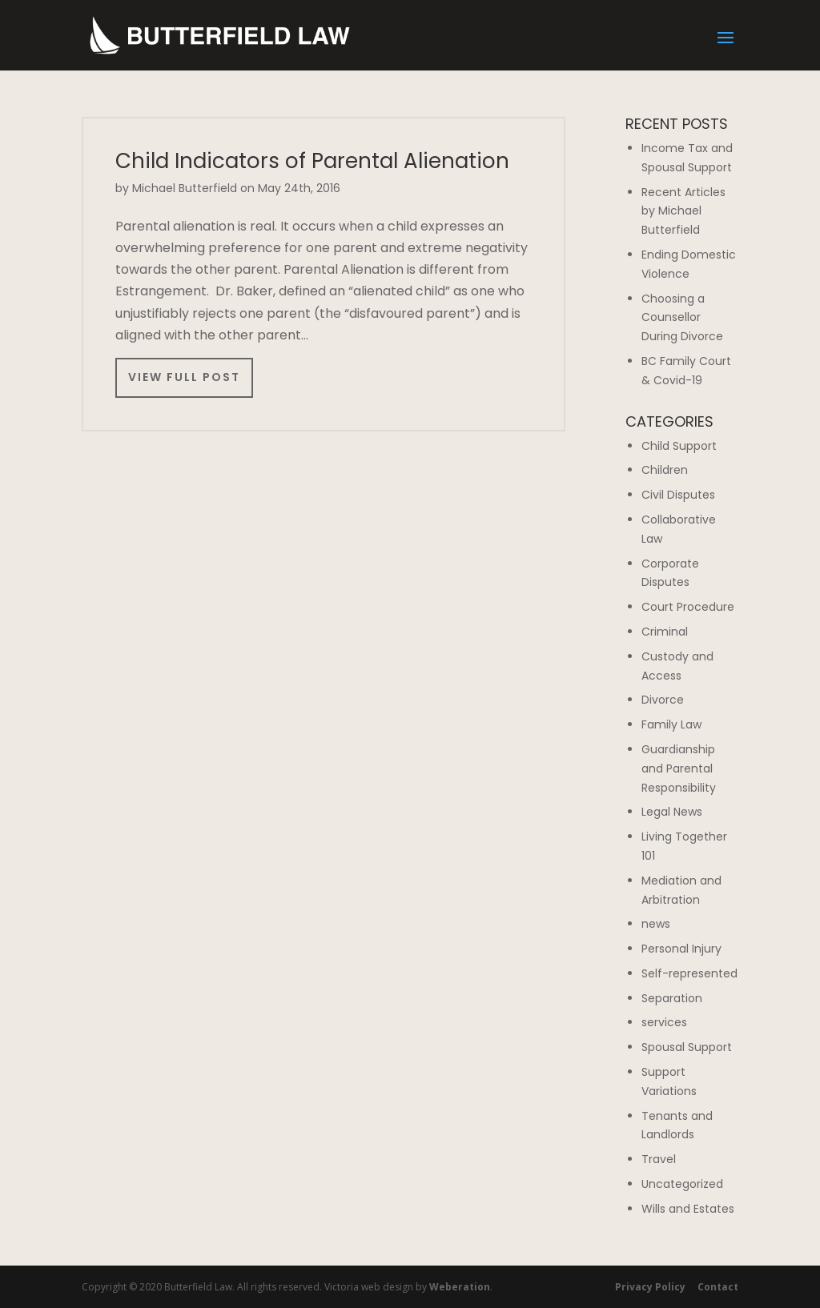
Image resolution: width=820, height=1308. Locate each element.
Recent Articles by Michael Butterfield (683, 211)
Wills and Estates (687, 1209)
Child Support (679, 446)
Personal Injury (681, 949)
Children (664, 470)
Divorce (662, 700)
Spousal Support (686, 1047)
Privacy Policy (650, 1287)
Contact (717, 1287)
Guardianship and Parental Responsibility (678, 768)
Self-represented (689, 973)
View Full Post (184, 377)
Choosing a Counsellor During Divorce (682, 318)
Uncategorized (682, 1184)
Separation (671, 998)
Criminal (664, 632)
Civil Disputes (678, 495)
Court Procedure (687, 607)
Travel (658, 1159)
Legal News (671, 812)
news (655, 924)
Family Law (671, 724)
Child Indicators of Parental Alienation (312, 160)
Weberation (459, 1287)
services (664, 1022)
